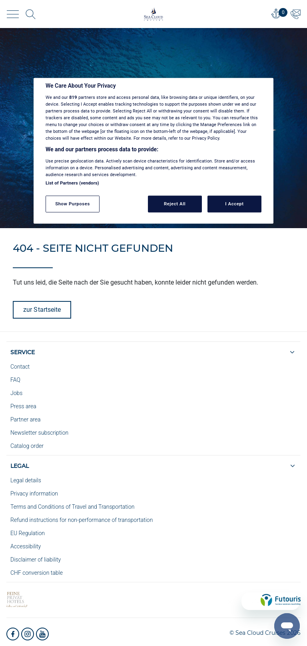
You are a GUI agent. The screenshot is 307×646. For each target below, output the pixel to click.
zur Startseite (42, 309)
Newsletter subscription (39, 432)
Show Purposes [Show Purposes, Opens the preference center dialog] (72, 204)
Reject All (174, 204)
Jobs (16, 393)
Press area (23, 406)
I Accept (234, 204)
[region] (153, 151)
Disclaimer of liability (35, 559)
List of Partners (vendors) (72, 183)
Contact (20, 366)
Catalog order (27, 446)
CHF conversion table (36, 573)
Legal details (25, 480)
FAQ (15, 380)
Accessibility (25, 546)
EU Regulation (27, 533)
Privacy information (34, 493)
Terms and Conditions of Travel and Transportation (72, 507)
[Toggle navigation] (12, 14)
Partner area (25, 419)
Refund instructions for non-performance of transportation (81, 520)
